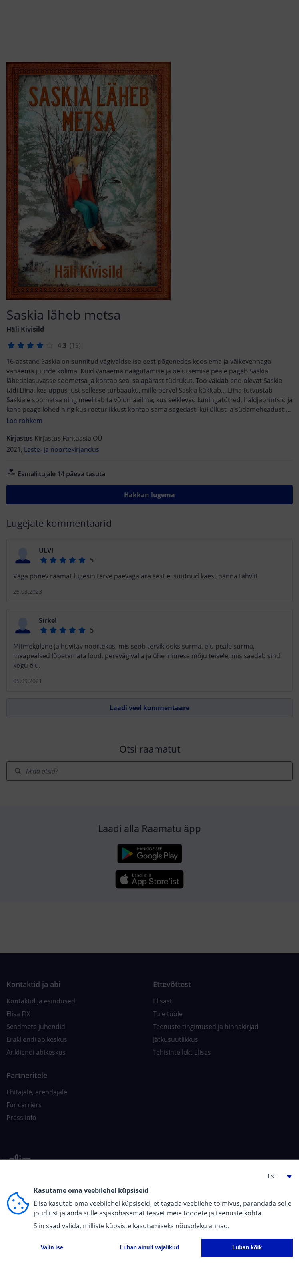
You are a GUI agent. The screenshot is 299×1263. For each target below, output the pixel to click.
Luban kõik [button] (247, 1247)
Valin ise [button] (52, 1247)
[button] (277, 1176)
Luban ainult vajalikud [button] (149, 1247)
